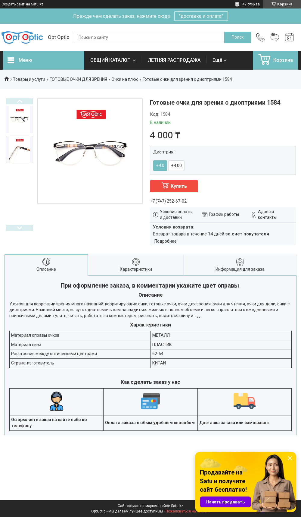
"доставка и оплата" (201, 16)
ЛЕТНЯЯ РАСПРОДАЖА (174, 60)
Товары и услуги (29, 79)
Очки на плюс (124, 79)
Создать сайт (13, 4)
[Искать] (237, 37)
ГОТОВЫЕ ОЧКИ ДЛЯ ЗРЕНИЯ (78, 79)
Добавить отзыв (275, 37)
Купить (179, 186)
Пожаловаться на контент (188, 511)
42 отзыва (251, 4)
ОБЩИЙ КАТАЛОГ (110, 60)
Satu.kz (177, 506)
